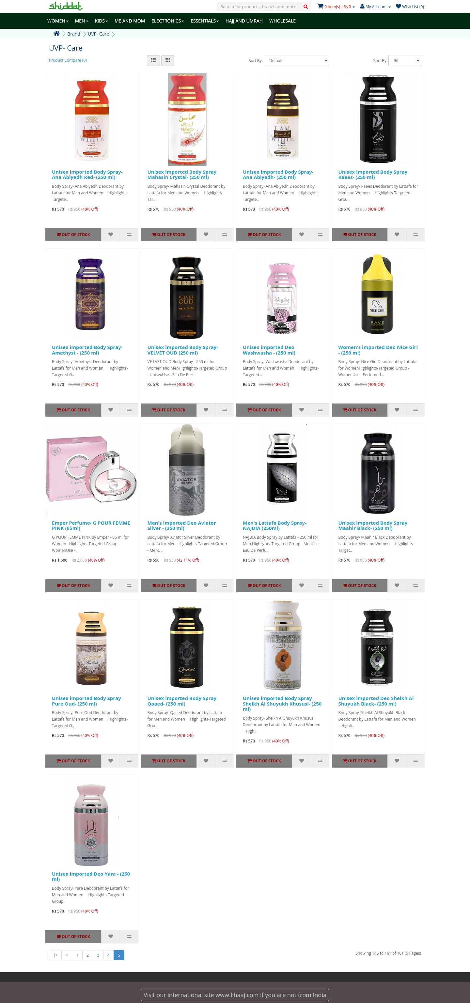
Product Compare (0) (68, 60)
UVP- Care (98, 34)
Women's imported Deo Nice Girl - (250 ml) (378, 350)
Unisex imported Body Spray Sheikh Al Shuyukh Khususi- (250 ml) (282, 703)
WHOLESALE (282, 21)
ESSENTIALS (205, 21)
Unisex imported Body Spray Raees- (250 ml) (373, 174)
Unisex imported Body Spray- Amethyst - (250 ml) (87, 350)
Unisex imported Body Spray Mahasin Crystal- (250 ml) (182, 174)
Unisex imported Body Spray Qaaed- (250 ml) (182, 701)
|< (55, 955)
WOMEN (58, 21)
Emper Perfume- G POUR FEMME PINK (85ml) (91, 525)
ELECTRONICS (167, 21)
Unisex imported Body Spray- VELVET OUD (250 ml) (183, 350)
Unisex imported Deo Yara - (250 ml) (91, 876)
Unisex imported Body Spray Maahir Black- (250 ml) (373, 525)
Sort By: (256, 60)
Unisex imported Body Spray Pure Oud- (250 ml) (86, 701)
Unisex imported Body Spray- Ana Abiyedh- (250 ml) (278, 174)
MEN (81, 21)
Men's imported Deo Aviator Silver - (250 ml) (182, 525)
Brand (73, 34)
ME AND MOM (130, 21)
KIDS (101, 21)
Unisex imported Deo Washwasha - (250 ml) (269, 350)
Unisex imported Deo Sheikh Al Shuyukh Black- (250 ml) (376, 701)
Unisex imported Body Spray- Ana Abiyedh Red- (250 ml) (87, 174)
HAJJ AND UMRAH (244, 21)
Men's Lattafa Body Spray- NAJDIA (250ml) (274, 525)
